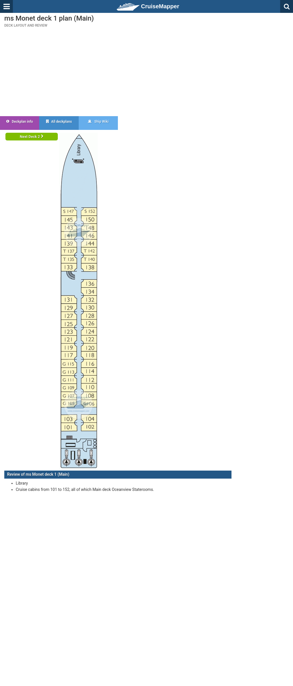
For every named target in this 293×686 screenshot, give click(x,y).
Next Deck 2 (31, 136)
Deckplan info (19, 122)
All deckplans (59, 122)
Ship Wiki (98, 122)
